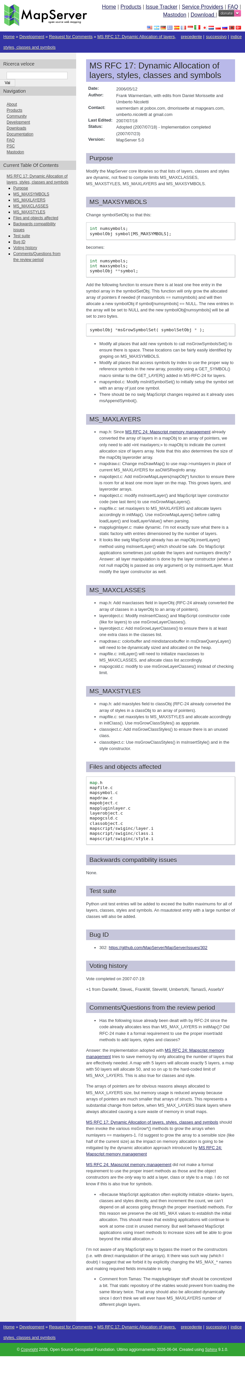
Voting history (25, 247)
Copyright (29, 1349)
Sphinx (211, 1349)
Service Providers (202, 7)
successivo (216, 36)
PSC (11, 146)
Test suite (21, 236)
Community (17, 116)
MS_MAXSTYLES (29, 212)
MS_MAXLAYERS (29, 200)
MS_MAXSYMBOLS (31, 194)
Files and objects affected (35, 218)
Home (109, 7)
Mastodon (174, 15)
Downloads (16, 128)
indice (236, 36)
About (12, 104)
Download (203, 15)
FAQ (232, 7)
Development (31, 36)
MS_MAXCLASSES (30, 206)
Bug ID (19, 242)
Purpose (20, 188)
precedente (191, 36)
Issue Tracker (161, 7)
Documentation (20, 134)
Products (131, 7)
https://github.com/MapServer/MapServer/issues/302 (158, 947)
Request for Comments (71, 36)
